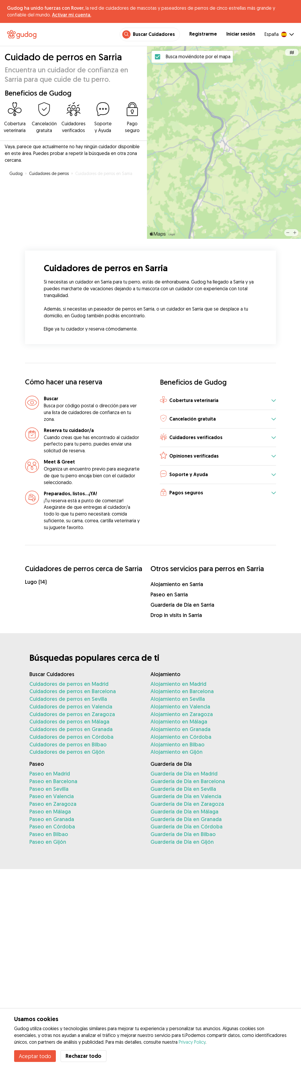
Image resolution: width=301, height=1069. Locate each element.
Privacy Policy (192, 1042)
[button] (218, 400)
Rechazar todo (83, 1056)
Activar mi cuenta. (71, 15)
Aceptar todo (35, 1056)
